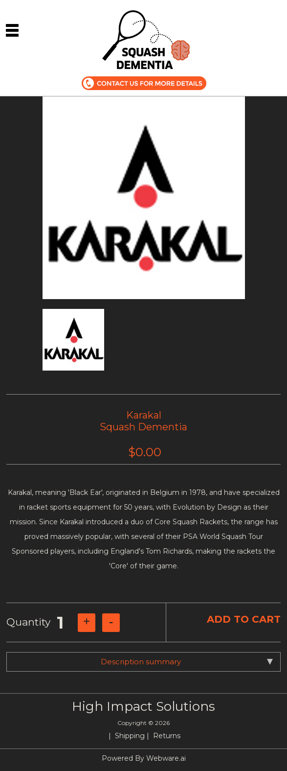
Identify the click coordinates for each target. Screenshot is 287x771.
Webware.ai (166, 758)
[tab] (143, 662)
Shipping (130, 735)
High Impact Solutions (143, 706)
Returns (166, 735)
